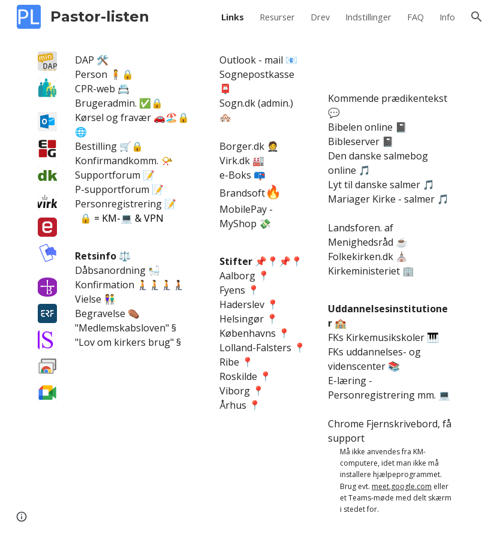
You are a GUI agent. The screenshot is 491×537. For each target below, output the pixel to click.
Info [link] (447, 17)
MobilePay (244, 209)
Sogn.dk (237, 103)
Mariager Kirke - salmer (381, 199)
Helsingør (241, 318)
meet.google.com (402, 486)
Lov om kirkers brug (124, 342)
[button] (476, 16)
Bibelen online (360, 127)
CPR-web (95, 88)
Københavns (247, 333)
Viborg (234, 390)
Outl (229, 60)
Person (91, 74)
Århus (232, 405)
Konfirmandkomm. (116, 160)
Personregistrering (118, 203)
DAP (84, 60)
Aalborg (237, 275)
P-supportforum (112, 189)
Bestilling (96, 146)
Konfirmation (104, 284)
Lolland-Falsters (255, 347)
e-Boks (235, 175)
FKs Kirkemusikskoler (376, 337)
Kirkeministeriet (364, 270)
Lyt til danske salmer (374, 184)
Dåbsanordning (110, 270)
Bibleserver (353, 141)
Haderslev (241, 304)
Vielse (88, 299)
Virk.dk (234, 160)
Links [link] (232, 17)
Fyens (232, 290)
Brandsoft (242, 193)
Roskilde (238, 376)
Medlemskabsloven (122, 327)
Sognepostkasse (256, 74)
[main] (137, 201)
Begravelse (100, 313)
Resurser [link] (277, 17)
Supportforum (107, 175)
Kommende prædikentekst (387, 98)
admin (274, 103)
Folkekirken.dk (360, 256)
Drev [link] (320, 17)
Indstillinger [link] (368, 17)
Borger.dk (241, 146)
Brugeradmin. (106, 103)
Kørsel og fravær (113, 117)
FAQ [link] (415, 17)
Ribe (229, 362)
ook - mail (261, 60)
